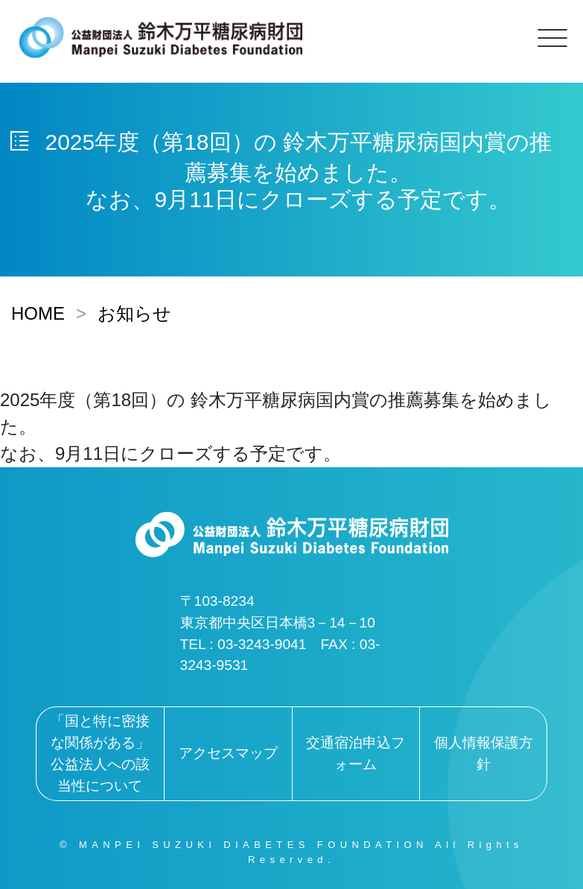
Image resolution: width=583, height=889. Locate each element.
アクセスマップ (228, 753)
